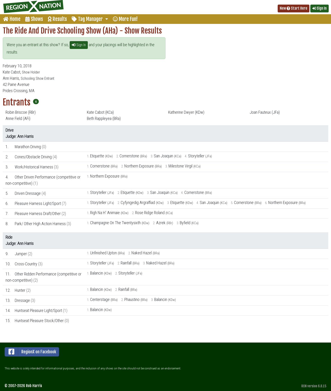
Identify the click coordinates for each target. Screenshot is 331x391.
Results (57, 19)
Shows (34, 19)
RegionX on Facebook (30, 351)
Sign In (79, 45)
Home (11, 19)
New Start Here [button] (293, 8)
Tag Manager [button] (88, 19)
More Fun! (125, 19)
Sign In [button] (319, 8)
